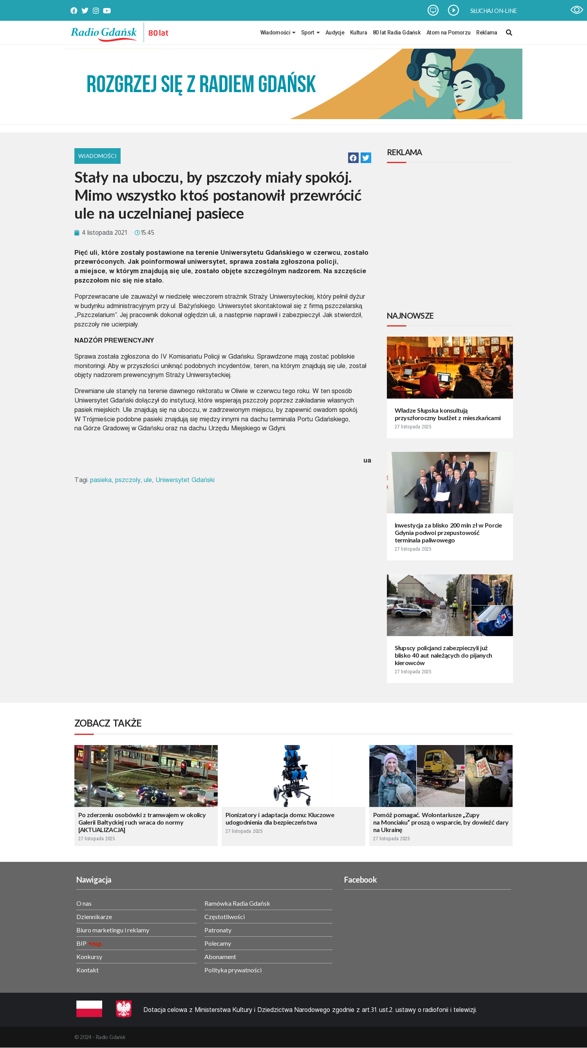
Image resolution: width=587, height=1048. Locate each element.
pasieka (101, 480)
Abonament (220, 956)
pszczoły (128, 480)
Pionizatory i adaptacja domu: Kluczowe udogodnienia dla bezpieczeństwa (280, 818)
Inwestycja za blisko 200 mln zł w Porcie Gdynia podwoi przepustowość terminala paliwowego (448, 532)
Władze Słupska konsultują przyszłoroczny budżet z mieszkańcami (448, 413)
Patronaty (217, 930)
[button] (353, 157)
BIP (81, 943)
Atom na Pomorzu (448, 32)
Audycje (334, 32)
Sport (310, 32)
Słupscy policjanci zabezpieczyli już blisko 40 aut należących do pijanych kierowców (443, 655)
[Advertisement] (451, 238)
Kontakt (87, 970)
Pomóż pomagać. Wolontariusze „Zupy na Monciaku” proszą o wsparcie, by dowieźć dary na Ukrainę (440, 822)
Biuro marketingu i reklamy (112, 930)
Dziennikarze (94, 916)
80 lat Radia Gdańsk (397, 32)
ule (148, 480)
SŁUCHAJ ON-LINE (493, 10)
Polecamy (217, 943)
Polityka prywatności (233, 970)
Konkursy (89, 956)
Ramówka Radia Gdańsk (237, 903)
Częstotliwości (224, 916)
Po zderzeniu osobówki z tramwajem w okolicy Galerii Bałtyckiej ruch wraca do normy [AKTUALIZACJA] (142, 822)
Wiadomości (277, 32)
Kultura (358, 32)
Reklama (486, 32)
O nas (84, 903)
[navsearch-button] (509, 32)
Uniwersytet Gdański (185, 480)
